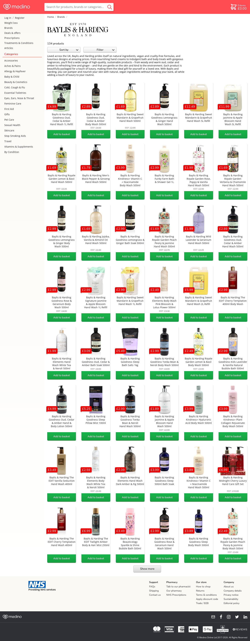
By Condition (11, 152)
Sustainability (231, 599)
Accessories (11, 60)
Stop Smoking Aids (15, 135)
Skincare (9, 130)
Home (50, 17)
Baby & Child (11, 76)
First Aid (9, 109)
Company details (233, 590)
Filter (106, 50)
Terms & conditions (206, 595)
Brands (8, 28)
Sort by (68, 50)
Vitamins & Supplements (18, 146)
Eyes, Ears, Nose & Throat (19, 98)
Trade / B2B (202, 603)
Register (19, 17)
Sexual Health (12, 125)
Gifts (7, 114)
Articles (8, 48)
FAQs (152, 586)
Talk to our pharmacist (178, 586)
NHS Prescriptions (176, 595)
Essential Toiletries (15, 92)
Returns (200, 590)
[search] (79, 7)
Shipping (154, 590)
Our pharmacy (174, 590)
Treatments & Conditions (18, 43)
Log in (7, 17)
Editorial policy (231, 603)
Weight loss (11, 22)
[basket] (238, 7)
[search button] (109, 7)
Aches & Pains (12, 66)
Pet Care (9, 119)
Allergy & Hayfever (15, 71)
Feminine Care (12, 103)
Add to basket (61, 134)
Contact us (155, 595)
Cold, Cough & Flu (14, 87)
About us (229, 586)
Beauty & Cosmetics (15, 82)
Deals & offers (12, 33)
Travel (7, 141)
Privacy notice (231, 595)
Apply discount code (207, 599)
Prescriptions (12, 38)
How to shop (203, 586)
